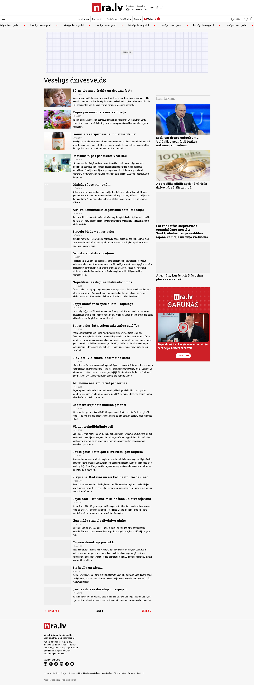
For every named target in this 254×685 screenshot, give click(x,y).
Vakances (132, 673)
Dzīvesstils (97, 19)
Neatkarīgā (83, 19)
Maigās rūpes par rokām (91, 184)
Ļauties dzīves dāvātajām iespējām (100, 589)
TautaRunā (112, 19)
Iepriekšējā (51, 611)
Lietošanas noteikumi (91, 673)
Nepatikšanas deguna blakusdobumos (102, 282)
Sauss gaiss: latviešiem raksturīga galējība (106, 325)
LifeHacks (125, 19)
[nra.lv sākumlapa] (107, 7)
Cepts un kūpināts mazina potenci (99, 405)
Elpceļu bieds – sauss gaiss (94, 231)
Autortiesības (107, 673)
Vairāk (184, 355)
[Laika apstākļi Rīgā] (156, 8)
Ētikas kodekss (120, 673)
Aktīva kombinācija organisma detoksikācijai (108, 210)
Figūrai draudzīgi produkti (93, 542)
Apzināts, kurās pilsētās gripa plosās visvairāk (179, 277)
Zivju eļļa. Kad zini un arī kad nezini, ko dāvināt (110, 477)
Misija (63, 673)
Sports (137, 19)
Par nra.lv (47, 673)
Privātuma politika (75, 673)
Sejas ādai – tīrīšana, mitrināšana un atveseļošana (112, 499)
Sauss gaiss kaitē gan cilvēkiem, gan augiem (108, 452)
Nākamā (146, 611)
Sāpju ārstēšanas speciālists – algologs (103, 304)
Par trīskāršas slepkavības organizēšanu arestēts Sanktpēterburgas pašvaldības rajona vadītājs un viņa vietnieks (182, 231)
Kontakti (140, 673)
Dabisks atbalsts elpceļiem (93, 253)
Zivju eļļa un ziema (88, 567)
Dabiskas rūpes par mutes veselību (100, 156)
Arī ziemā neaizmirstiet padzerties (100, 383)
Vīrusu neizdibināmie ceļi (93, 426)
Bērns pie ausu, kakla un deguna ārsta (102, 90)
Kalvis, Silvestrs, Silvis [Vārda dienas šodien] (136, 9)
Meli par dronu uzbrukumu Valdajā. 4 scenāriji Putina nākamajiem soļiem (177, 141)
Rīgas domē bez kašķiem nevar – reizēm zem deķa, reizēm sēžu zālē (183, 346)
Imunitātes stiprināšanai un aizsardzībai (104, 134)
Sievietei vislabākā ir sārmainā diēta (101, 358)
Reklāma (56, 673)
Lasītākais (165, 98)
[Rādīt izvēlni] (3, 19)
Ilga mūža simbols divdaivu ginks (99, 520)
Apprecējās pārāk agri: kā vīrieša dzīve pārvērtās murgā (181, 185)
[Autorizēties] (251, 19)
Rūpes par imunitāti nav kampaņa (99, 112)
